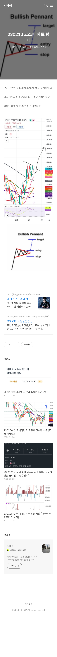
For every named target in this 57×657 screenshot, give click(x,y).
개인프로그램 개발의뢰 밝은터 (19, 299)
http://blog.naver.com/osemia (22, 294)
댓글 (7, 535)
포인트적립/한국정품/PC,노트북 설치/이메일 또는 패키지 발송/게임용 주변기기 (28, 326)
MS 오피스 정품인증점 (20, 321)
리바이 (8, 5)
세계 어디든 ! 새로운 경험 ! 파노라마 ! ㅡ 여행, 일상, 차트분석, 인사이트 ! (22, 558)
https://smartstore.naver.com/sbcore (25, 316)
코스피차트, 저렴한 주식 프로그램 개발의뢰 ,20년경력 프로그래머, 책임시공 (19, 304)
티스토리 (29, 604)
